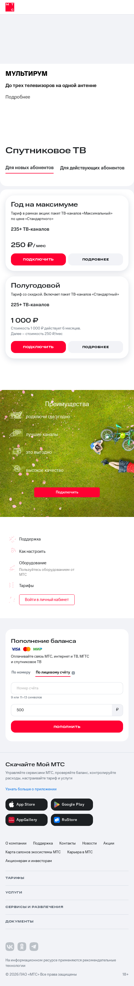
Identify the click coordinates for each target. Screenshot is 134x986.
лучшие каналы (42, 434)
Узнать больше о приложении (31, 789)
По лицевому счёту (53, 672)
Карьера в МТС (80, 852)
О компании (16, 843)
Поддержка (43, 843)
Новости (89, 843)
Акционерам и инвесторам (28, 861)
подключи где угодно (48, 417)
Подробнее (17, 97)
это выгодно (39, 452)
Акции (108, 843)
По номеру (20, 672)
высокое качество (44, 470)
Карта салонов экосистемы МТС (33, 852)
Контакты (67, 843)
